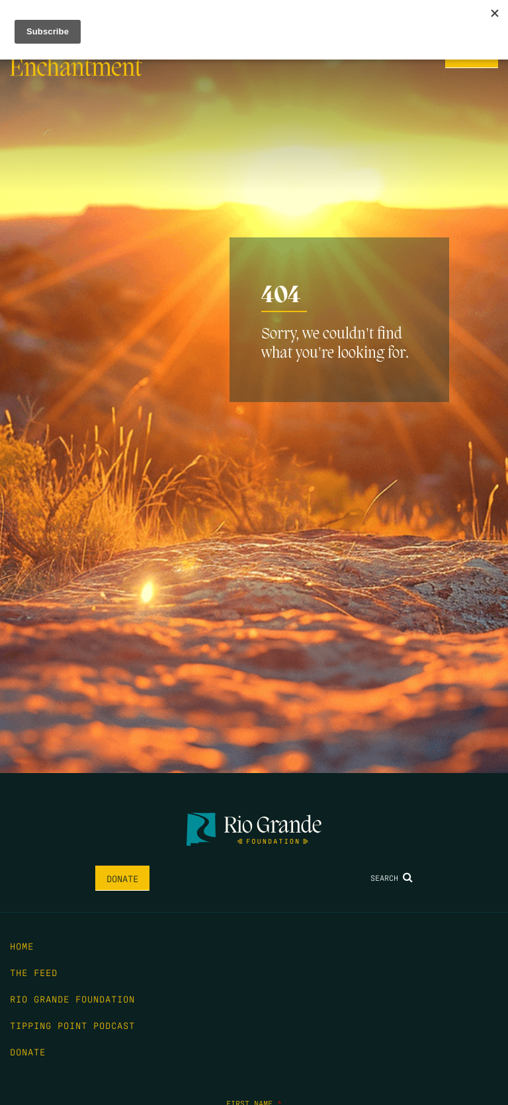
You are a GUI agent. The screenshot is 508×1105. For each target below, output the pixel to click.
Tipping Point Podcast (72, 1025)
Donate (122, 878)
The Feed (34, 972)
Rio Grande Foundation (72, 998)
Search (391, 877)
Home (22, 946)
